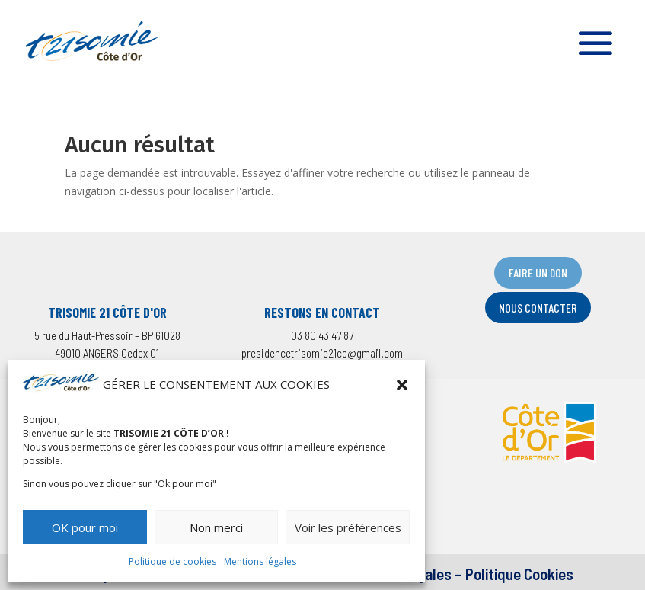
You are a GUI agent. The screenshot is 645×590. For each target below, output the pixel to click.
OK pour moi (85, 527)
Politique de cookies (172, 561)
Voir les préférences (348, 527)
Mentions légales (260, 561)
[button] (402, 385)
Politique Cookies (519, 573)
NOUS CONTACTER (538, 307)
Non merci (216, 527)
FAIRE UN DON (538, 272)
